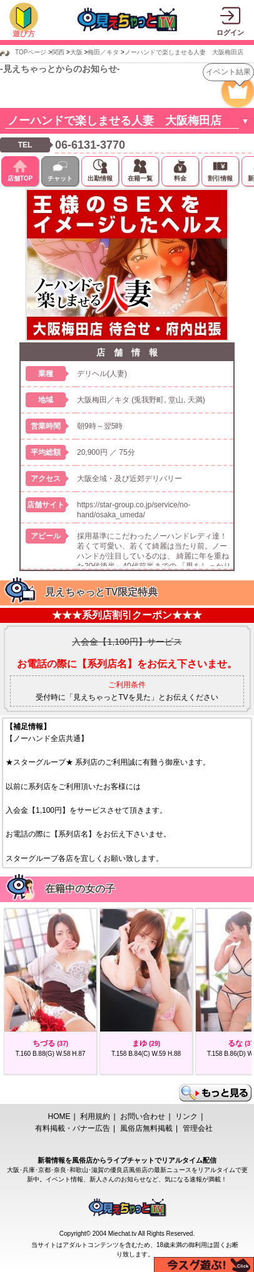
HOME (59, 1116)
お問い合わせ (142, 1116)
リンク (186, 1116)
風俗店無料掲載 (146, 1128)
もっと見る (215, 1092)
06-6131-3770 (90, 145)
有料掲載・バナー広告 (72, 1128)
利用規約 (95, 1116)
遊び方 (24, 33)
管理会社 (198, 1128)
